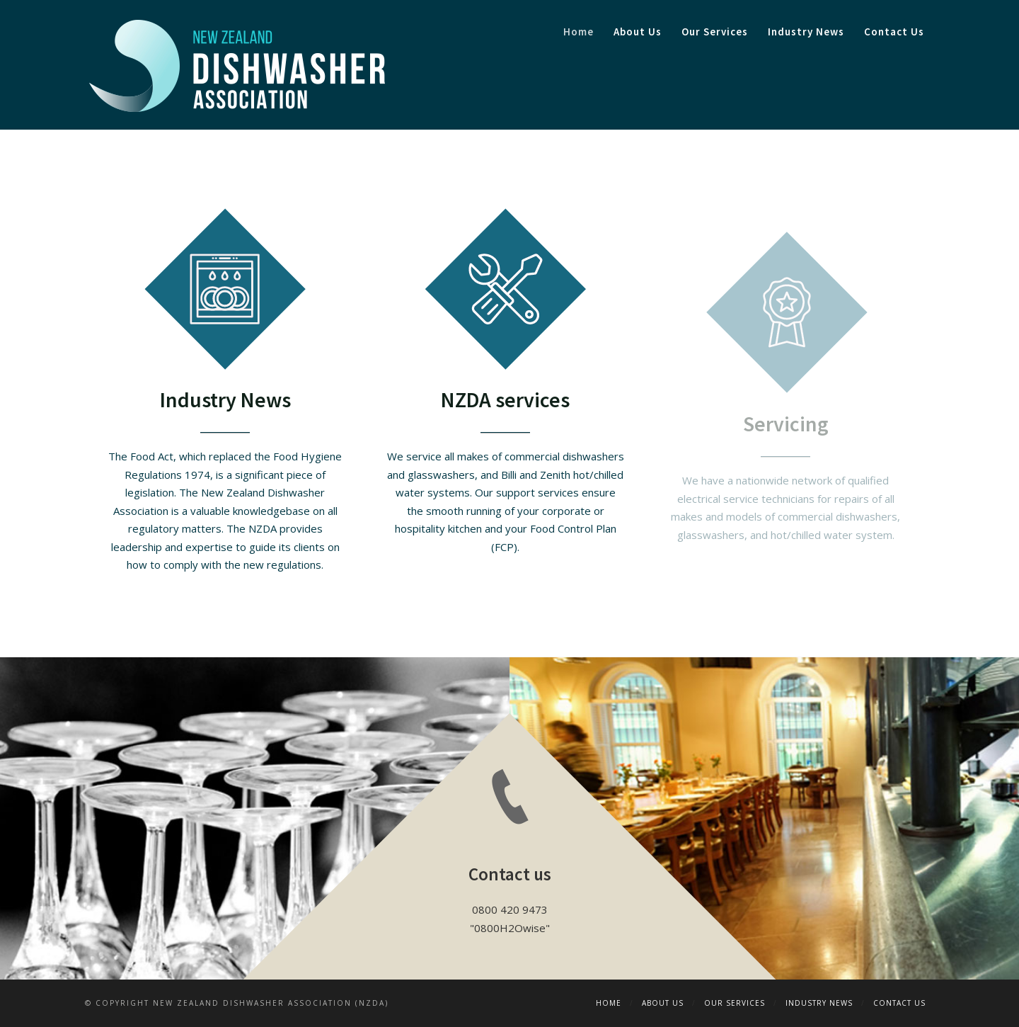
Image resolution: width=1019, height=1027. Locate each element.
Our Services (714, 31)
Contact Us (894, 31)
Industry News (806, 31)
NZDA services (505, 399)
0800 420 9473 (510, 909)
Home (578, 31)
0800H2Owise (510, 928)
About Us (638, 31)
